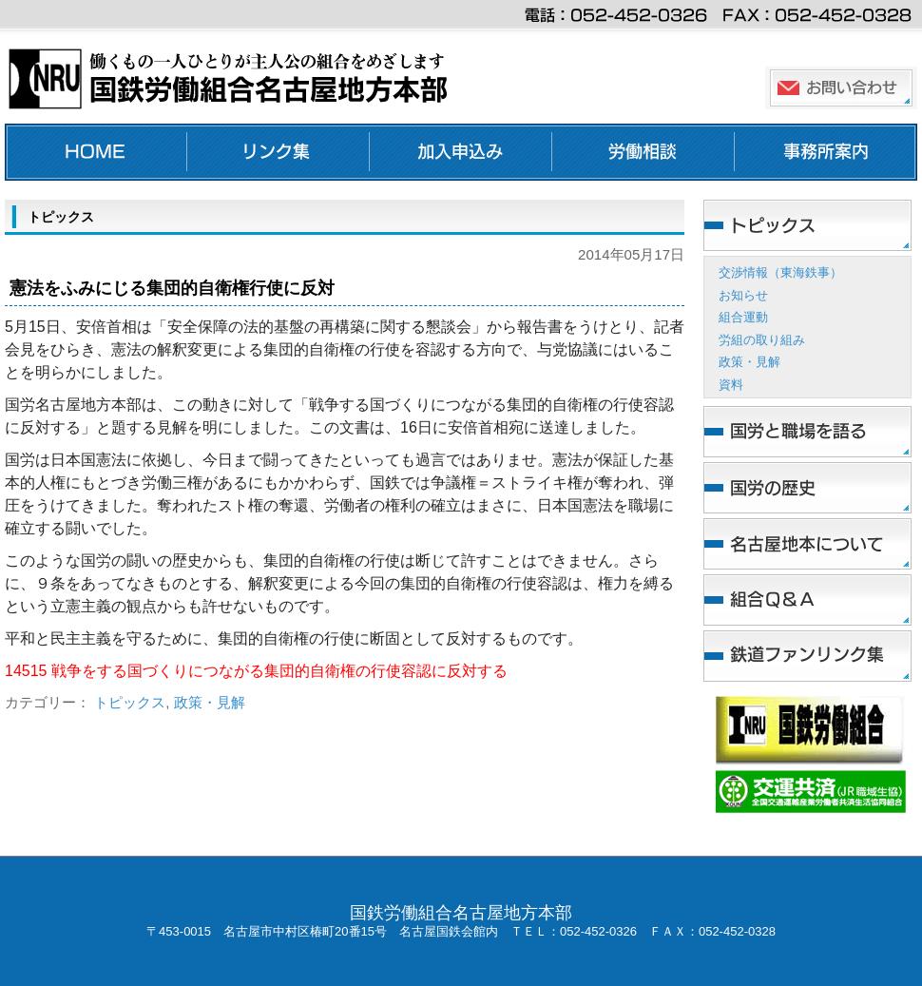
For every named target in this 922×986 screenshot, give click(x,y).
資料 (731, 384)
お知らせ (743, 295)
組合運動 (743, 317)
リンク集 (278, 152)
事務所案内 (826, 152)
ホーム (96, 152)
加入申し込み (461, 152)
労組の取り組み (762, 340)
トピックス (129, 702)
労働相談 (643, 152)
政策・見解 (209, 702)
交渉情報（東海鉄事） (780, 272)
